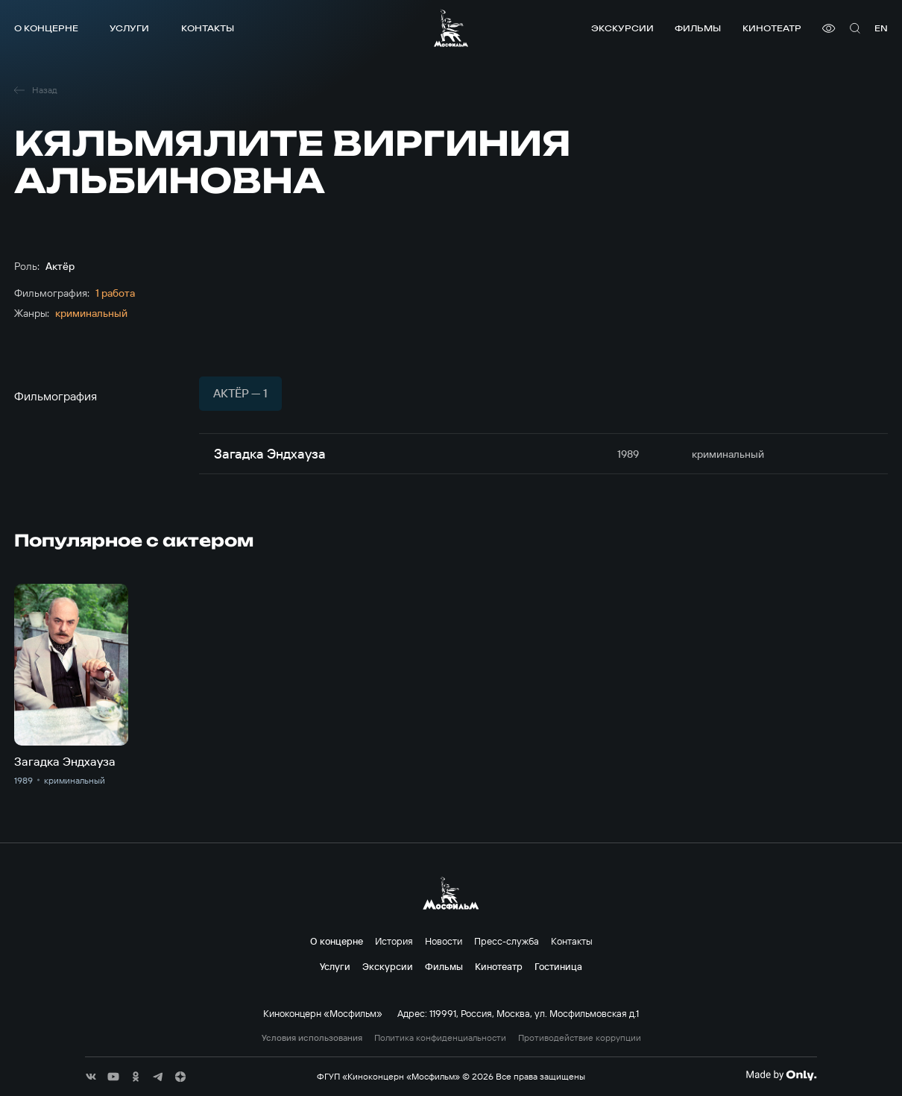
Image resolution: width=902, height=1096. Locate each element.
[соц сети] (91, 1077)
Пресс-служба (506, 941)
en (881, 28)
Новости (443, 941)
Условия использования (312, 1038)
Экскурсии (622, 28)
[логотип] (451, 28)
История (394, 941)
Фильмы (698, 28)
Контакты (207, 28)
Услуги (129, 28)
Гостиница (558, 966)
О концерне (46, 28)
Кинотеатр (771, 28)
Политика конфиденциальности (440, 1038)
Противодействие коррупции (579, 1038)
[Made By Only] (780, 1075)
